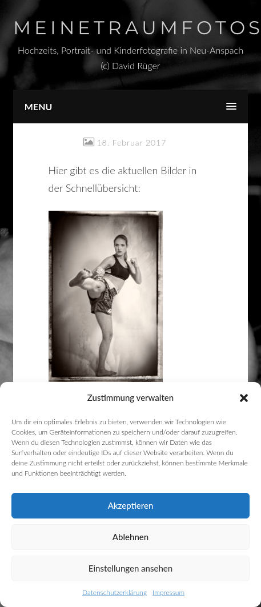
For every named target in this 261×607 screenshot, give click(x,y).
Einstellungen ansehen (130, 568)
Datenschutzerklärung (114, 592)
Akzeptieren (131, 505)
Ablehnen (130, 537)
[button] (244, 398)
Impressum (168, 592)
